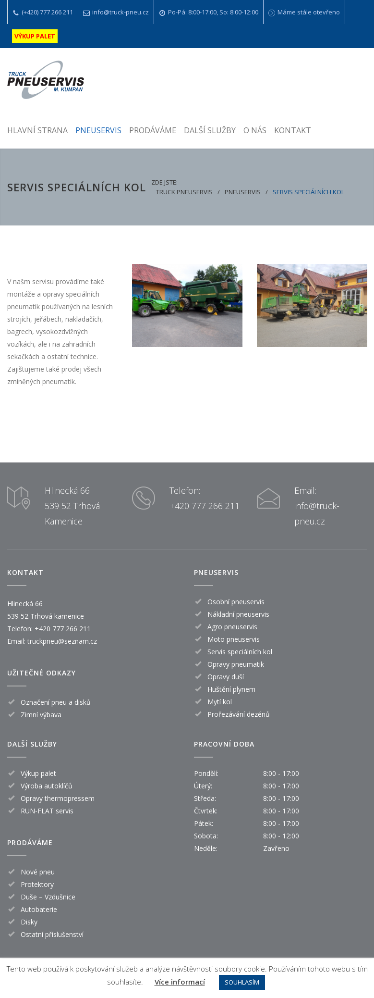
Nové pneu (38, 871)
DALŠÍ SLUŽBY (210, 130)
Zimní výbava (41, 714)
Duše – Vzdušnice (48, 896)
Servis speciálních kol (239, 651)
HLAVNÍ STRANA (37, 130)
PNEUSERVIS (98, 130)
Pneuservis (243, 191)
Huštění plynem (231, 689)
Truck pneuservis (184, 191)
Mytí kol (219, 701)
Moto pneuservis (233, 639)
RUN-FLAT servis (47, 810)
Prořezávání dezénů (238, 714)
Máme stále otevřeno (308, 12)
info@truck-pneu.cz (120, 12)
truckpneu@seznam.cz (62, 641)
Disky (29, 921)
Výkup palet (38, 773)
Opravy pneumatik (235, 664)
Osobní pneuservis (236, 601)
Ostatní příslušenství (52, 934)
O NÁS (254, 130)
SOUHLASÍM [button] (242, 982)
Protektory (37, 884)
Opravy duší (225, 676)
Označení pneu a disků (56, 702)
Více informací (180, 981)
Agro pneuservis (232, 626)
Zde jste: (164, 182)
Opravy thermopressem (58, 798)
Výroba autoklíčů (46, 785)
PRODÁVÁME (152, 130)
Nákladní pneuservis (238, 614)
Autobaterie (39, 909)
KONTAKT (292, 130)
